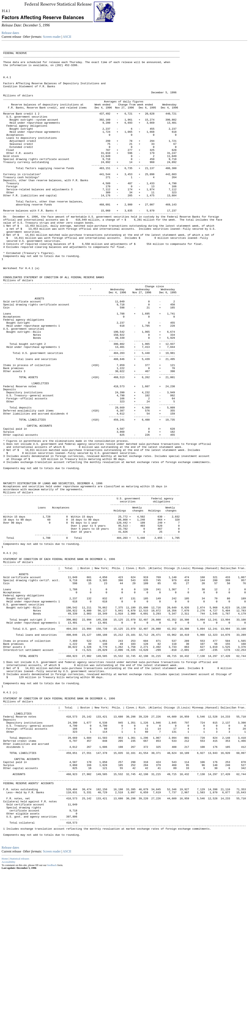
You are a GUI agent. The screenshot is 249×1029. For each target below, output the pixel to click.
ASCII (67, 36)
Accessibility (8, 1020)
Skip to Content (5, 22)
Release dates (10, 33)
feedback (52, 1023)
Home (5, 1016)
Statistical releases (19, 1016)
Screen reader (52, 36)
